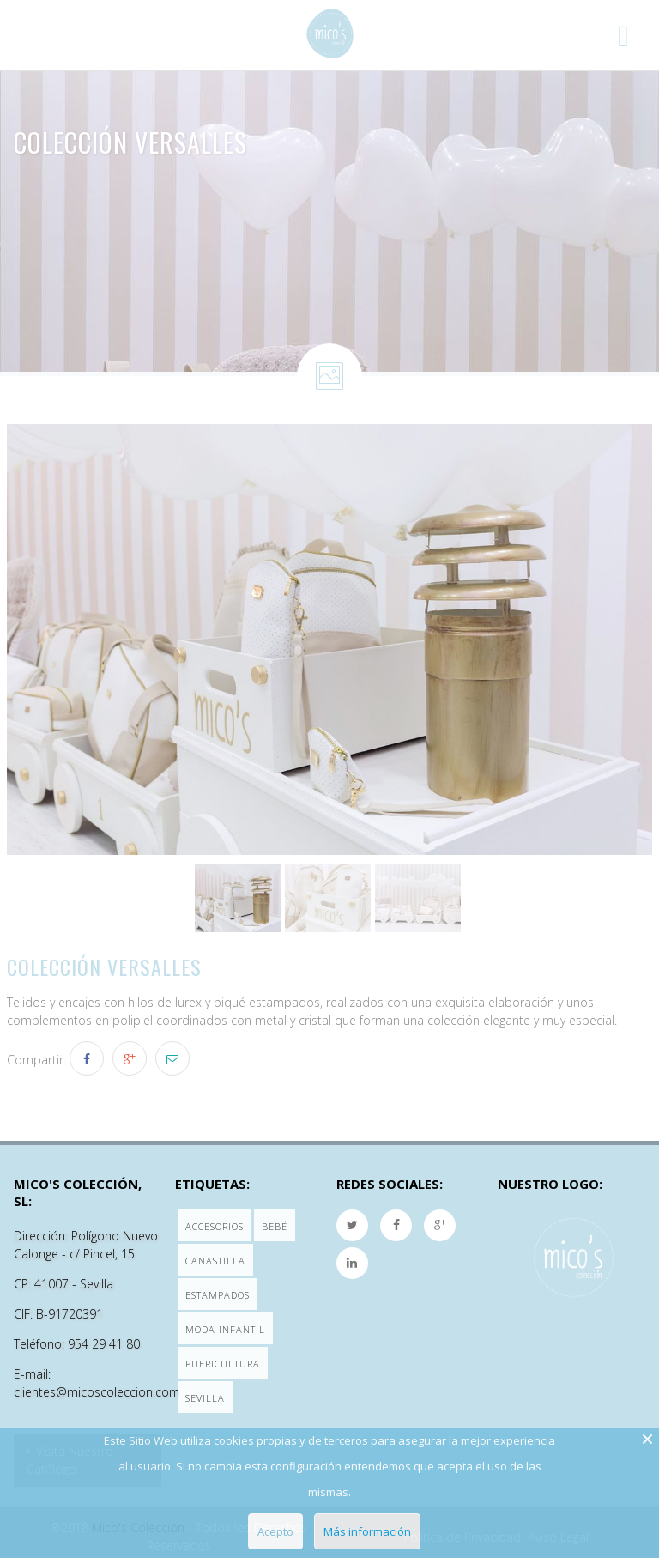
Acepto (275, 1531)
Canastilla (215, 1260)
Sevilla (205, 1397)
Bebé (274, 1226)
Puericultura (222, 1363)
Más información (367, 1531)
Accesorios (214, 1226)
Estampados (217, 1294)
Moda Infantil (225, 1329)
